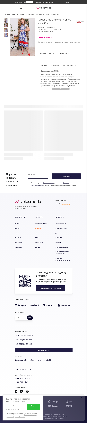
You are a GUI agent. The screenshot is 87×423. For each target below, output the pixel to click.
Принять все (33, 407)
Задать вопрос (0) (69, 65)
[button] (60, 89)
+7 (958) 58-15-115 (24, 344)
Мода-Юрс (53, 27)
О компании (18, 242)
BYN (18, 317)
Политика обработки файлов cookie (62, 253)
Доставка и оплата (62, 233)
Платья (22, 15)
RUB (29, 317)
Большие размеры (41, 223)
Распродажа (39, 242)
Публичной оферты (48, 183)
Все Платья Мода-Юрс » (48, 54)
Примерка (59, 237)
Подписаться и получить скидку (50, 288)
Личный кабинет (61, 223)
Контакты (18, 237)
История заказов (61, 228)
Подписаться (66, 176)
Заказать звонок (43, 350)
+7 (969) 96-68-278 (24, 340)
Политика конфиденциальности (63, 259)
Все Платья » (65, 54)
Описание (44, 65)
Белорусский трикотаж (21, 206)
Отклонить (16, 406)
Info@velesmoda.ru (23, 369)
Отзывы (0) (55, 65)
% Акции (38, 228)
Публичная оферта (62, 247)
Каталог (15, 15)
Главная (7, 15)
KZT (24, 317)
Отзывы (17, 233)
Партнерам (18, 247)
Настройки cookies (20, 416)
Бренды (37, 247)
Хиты (36, 237)
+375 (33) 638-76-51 (24, 335)
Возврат (58, 242)
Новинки (38, 233)
